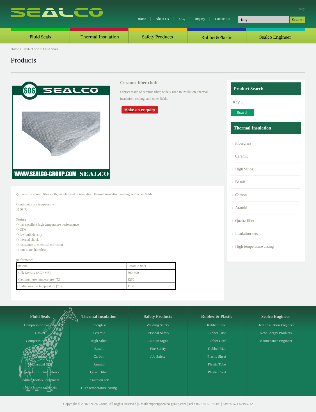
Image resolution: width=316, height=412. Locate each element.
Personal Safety (157, 333)
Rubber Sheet (216, 325)
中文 (302, 9)
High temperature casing (254, 246)
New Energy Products (276, 333)
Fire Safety (158, 348)
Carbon (241, 195)
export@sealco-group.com (167, 404)
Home (142, 19)
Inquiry (200, 19)
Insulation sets (246, 234)
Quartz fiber (244, 221)
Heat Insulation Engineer (276, 325)
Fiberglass (243, 143)
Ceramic (241, 156)
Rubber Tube (216, 333)
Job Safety (158, 356)
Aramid (241, 208)
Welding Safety (157, 325)
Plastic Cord (217, 372)
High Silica (244, 169)
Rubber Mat (216, 348)
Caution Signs (158, 341)
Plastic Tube (217, 364)
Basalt (240, 182)
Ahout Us (162, 19)
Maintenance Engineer (275, 341)
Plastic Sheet (216, 356)
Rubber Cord (216, 341)
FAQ (182, 19)
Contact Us (222, 19)
